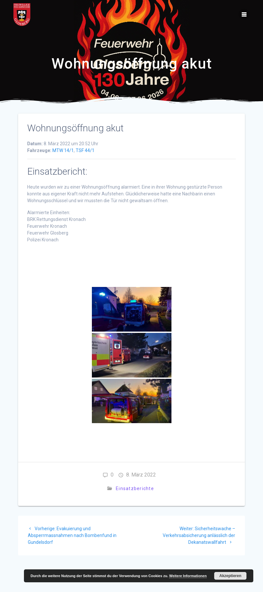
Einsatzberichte (135, 488)
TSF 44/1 (85, 150)
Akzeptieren (230, 576)
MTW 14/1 (63, 150)
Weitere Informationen (188, 576)
